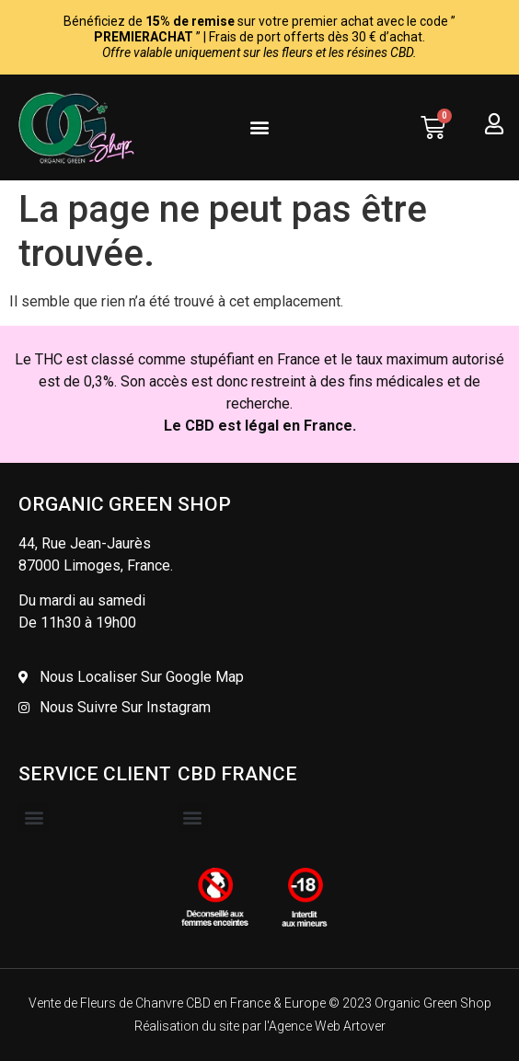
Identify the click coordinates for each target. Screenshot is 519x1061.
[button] (259, 127)
